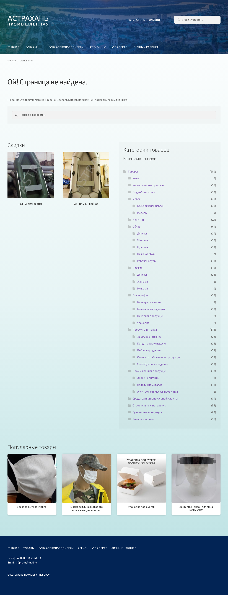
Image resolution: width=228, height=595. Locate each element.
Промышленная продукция (150, 371)
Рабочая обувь (146, 261)
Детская (142, 233)
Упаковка (143, 323)
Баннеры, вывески (149, 302)
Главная (13, 47)
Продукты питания (145, 329)
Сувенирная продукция (147, 412)
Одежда (137, 268)
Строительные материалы (149, 405)
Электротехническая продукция (157, 391)
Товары (31, 47)
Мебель (137, 199)
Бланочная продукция (151, 309)
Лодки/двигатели (144, 192)
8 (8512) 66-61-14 (30, 558)
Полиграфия (140, 295)
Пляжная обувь (146, 254)
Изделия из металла (149, 385)
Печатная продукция (150, 316)
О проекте (119, 47)
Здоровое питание (149, 336)
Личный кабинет (146, 47)
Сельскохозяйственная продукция (158, 357)
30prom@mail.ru (26, 562)
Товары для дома (143, 419)
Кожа (136, 178)
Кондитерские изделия (151, 343)
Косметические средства (148, 185)
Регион (95, 47)
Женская (142, 240)
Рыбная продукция (149, 350)
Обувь (137, 226)
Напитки (138, 219)
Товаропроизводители (66, 47)
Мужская (142, 247)
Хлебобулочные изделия (152, 364)
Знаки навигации (148, 378)
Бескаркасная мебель (150, 206)
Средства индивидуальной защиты (155, 398)
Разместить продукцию (145, 20)
